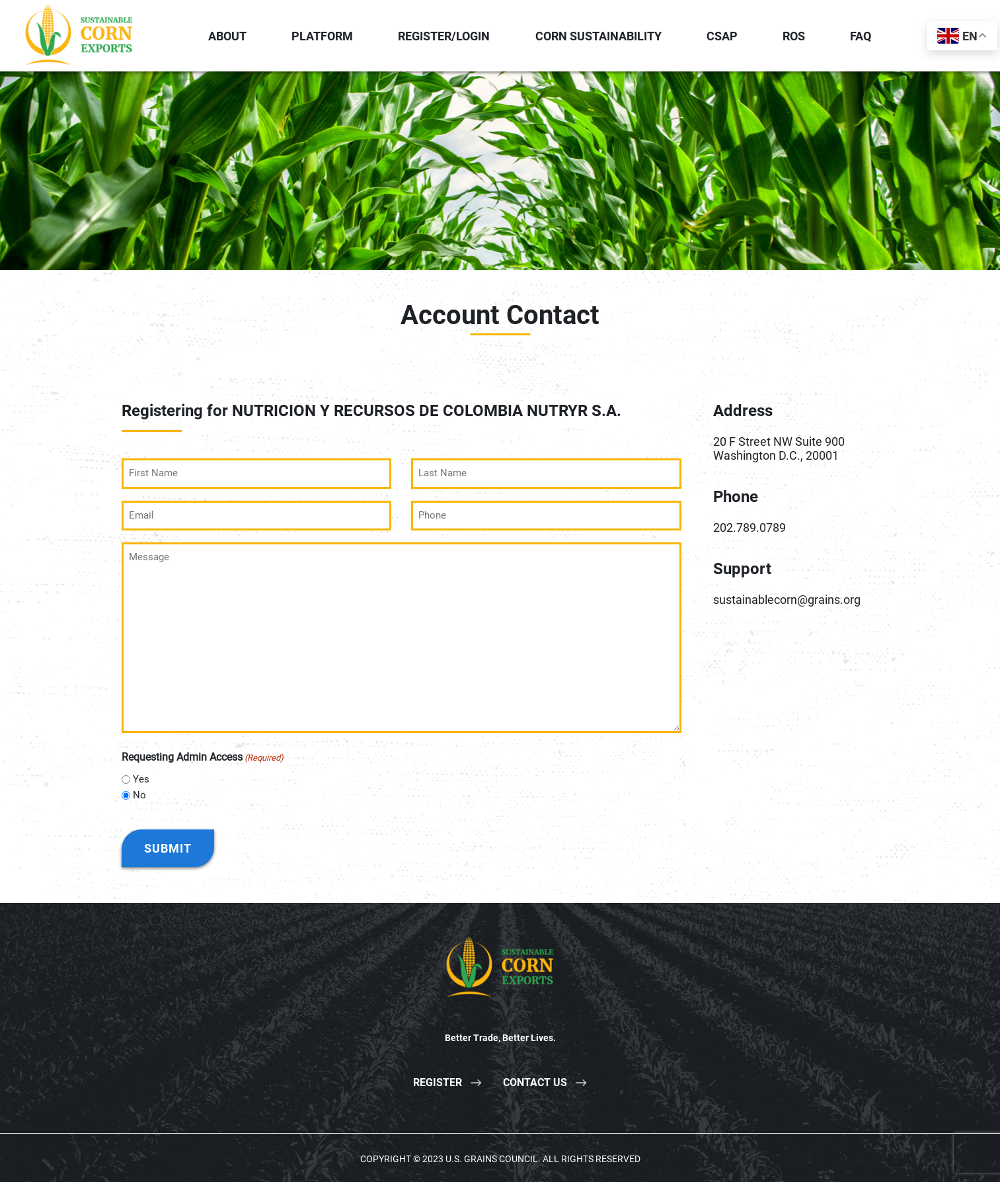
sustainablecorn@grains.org (787, 600)
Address (743, 410)
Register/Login (444, 36)
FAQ (860, 36)
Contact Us (535, 1080)
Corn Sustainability (598, 36)
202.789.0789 (749, 527)
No (139, 794)
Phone (735, 496)
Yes (141, 778)
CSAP (722, 36)
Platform (322, 36)
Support (742, 569)
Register (437, 1080)
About (227, 36)
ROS (794, 36)
